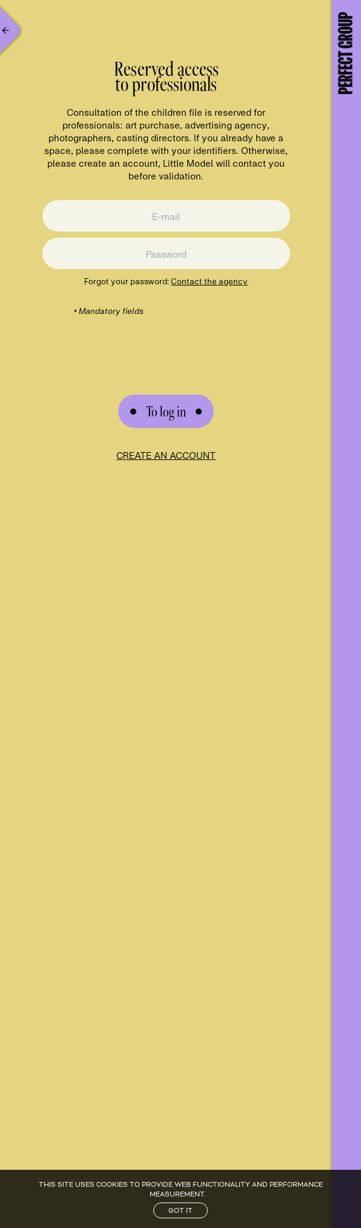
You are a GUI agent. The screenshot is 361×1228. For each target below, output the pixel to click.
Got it (180, 1210)
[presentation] (166, 340)
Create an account (166, 455)
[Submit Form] (166, 411)
